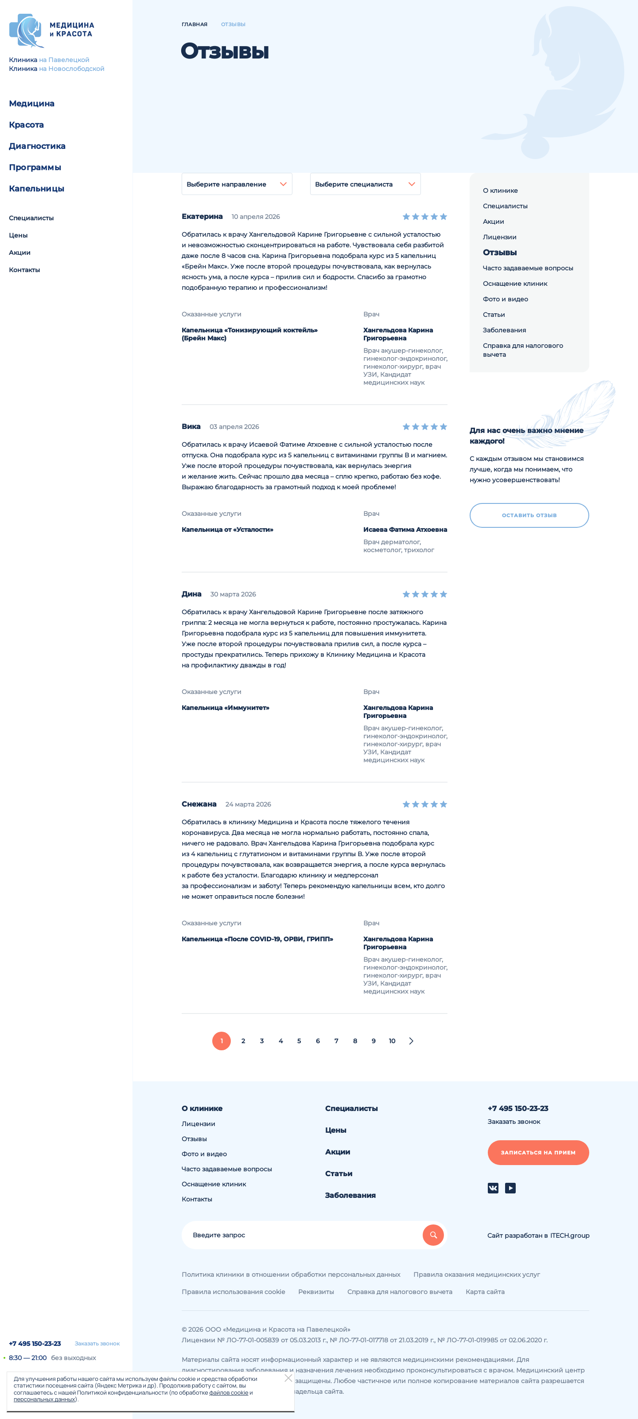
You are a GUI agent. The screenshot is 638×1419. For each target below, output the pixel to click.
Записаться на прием (538, 1153)
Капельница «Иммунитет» (225, 708)
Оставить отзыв (529, 515)
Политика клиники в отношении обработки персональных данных (291, 1274)
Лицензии (500, 237)
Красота (26, 125)
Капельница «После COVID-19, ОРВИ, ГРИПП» (257, 939)
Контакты (24, 270)
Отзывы (500, 252)
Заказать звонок (97, 1343)
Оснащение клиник (515, 284)
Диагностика (37, 146)
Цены (18, 235)
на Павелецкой (64, 60)
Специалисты (31, 218)
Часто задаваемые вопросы (528, 268)
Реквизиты (316, 1292)
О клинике (500, 191)
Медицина (32, 104)
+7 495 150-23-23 (35, 1344)
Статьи (494, 315)
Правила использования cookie (233, 1292)
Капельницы (36, 189)
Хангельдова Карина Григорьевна (398, 334)
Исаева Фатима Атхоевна (405, 530)
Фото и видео (505, 299)
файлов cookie (228, 1392)
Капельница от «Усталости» (227, 530)
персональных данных (44, 1399)
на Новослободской (72, 69)
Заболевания (504, 330)
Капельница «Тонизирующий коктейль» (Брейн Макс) (250, 334)
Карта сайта (485, 1292)
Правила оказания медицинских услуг (476, 1274)
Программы (35, 168)
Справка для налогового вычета (523, 350)
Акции (20, 252)
